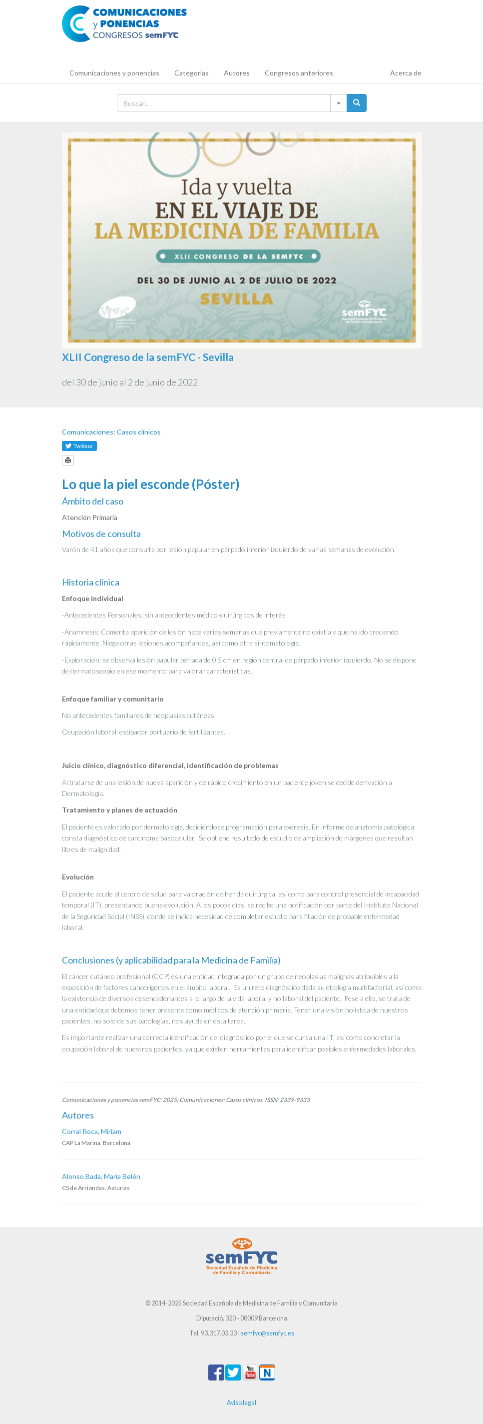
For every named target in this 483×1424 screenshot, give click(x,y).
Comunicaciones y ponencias (114, 72)
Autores (237, 72)
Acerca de (406, 72)
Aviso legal (241, 1402)
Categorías (191, 72)
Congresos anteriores (299, 72)
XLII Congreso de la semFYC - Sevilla (148, 356)
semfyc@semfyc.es (267, 1333)
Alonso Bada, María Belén (101, 1176)
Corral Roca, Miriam (91, 1131)
